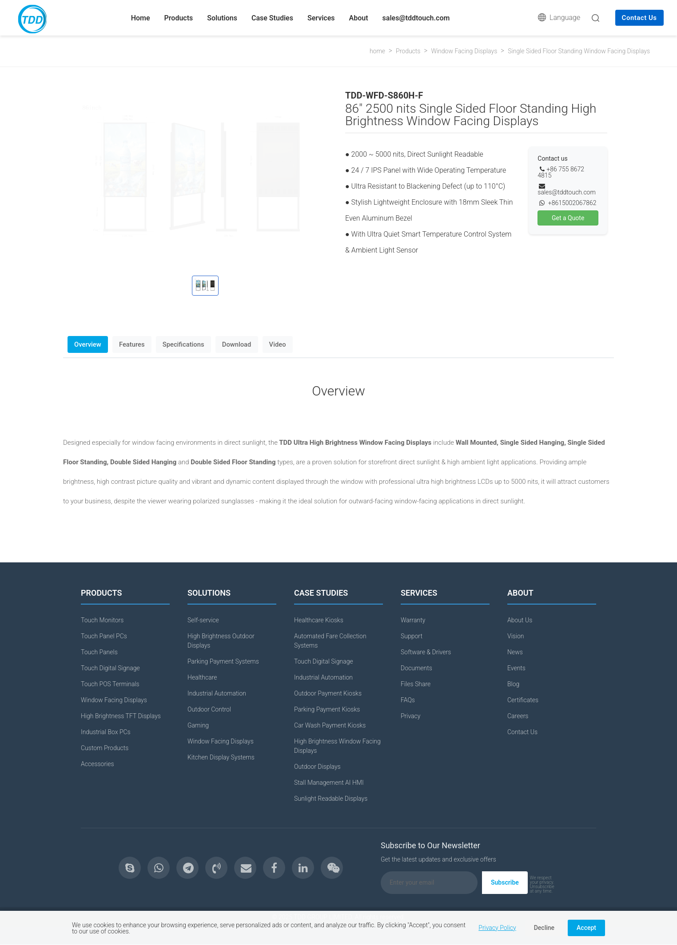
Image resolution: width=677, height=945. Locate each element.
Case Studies (272, 18)
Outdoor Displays (317, 767)
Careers (517, 716)
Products (178, 18)
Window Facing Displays (464, 51)
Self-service (203, 620)
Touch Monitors (102, 620)
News (515, 652)
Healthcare (202, 677)
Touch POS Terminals (110, 684)
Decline (544, 927)
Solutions (222, 18)
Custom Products (104, 748)
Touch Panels (99, 652)
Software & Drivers (426, 652)
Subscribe (505, 882)
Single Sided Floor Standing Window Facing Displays (579, 51)
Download (241, 344)
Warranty (413, 620)
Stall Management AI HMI (329, 783)
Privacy (410, 716)
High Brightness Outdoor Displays (221, 641)
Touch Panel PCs (104, 636)
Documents (416, 668)
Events (516, 668)
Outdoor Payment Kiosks (328, 693)
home (377, 51)
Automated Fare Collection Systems (330, 641)
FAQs (408, 700)
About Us (519, 620)
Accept (586, 927)
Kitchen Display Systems (221, 757)
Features (134, 344)
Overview (88, 344)
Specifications (186, 344)
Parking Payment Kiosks (327, 709)
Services (321, 18)
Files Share (415, 684)
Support (411, 636)
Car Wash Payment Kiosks (330, 725)
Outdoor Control (209, 709)
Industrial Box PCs (106, 732)
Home (140, 18)
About (358, 18)
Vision (515, 636)
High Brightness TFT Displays (121, 716)
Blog (513, 684)
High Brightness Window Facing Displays (337, 746)
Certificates (522, 700)
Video (283, 344)
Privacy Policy (497, 927)
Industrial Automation (216, 693)
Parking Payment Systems (223, 661)
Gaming (198, 725)
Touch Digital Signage (110, 668)
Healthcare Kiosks (318, 620)
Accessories (97, 764)
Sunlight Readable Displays (330, 799)
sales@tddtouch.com (416, 18)
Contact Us (639, 18)
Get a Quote (568, 217)
